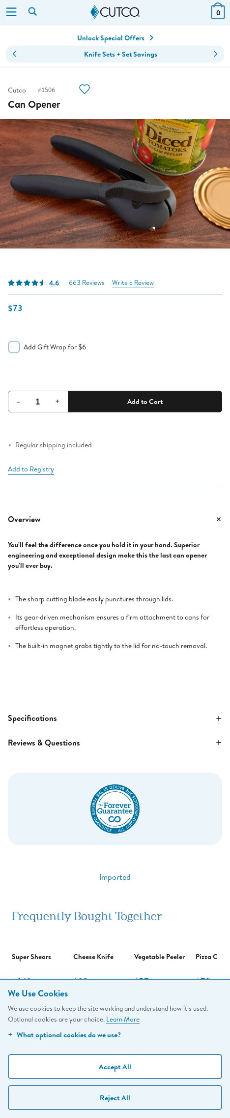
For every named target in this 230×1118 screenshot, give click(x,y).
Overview (115, 519)
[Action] (84, 90)
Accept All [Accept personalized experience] (115, 1066)
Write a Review (133, 283)
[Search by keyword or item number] (33, 12)
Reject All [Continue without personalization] (115, 1097)
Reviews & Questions (115, 742)
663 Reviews (86, 283)
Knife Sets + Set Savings (120, 54)
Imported (115, 876)
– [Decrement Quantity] (18, 401)
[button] (14, 54)
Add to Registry (31, 469)
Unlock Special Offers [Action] (115, 37)
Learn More (123, 1019)
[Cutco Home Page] (115, 12)
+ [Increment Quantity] (57, 401)
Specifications (115, 718)
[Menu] (11, 13)
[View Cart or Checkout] (218, 16)
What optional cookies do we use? (64, 1034)
